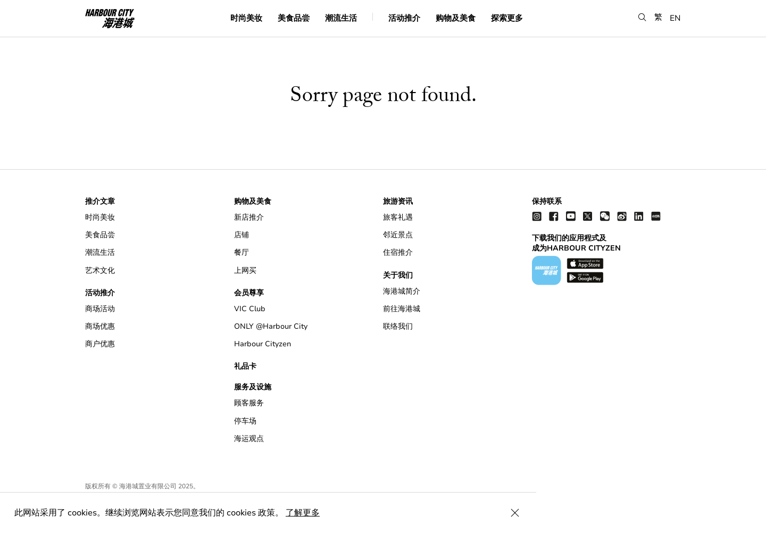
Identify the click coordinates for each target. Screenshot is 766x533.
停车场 (245, 421)
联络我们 (398, 326)
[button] (642, 18)
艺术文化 (100, 270)
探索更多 (507, 18)
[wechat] (605, 215)
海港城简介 (401, 291)
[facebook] (554, 216)
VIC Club (249, 309)
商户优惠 (100, 344)
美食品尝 (294, 18)
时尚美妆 (246, 18)
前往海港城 (401, 309)
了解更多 (304, 513)
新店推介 (249, 217)
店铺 (241, 235)
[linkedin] (639, 216)
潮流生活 (341, 18)
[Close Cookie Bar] (744, 512)
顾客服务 (249, 403)
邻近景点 (398, 235)
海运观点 (249, 439)
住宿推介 (398, 252)
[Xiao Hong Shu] (656, 216)
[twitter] (588, 216)
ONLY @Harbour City (270, 326)
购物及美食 (456, 18)
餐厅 (241, 252)
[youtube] (571, 216)
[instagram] (537, 216)
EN (675, 18)
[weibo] (622, 216)
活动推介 (404, 18)
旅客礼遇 (398, 217)
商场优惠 (100, 326)
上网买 (245, 270)
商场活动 (100, 309)
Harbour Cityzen (262, 344)
